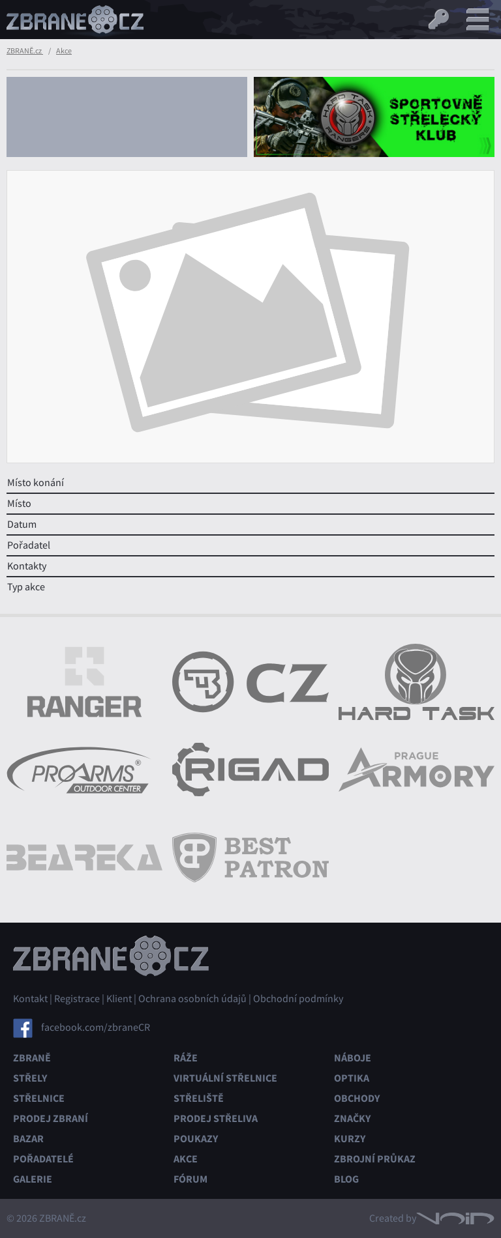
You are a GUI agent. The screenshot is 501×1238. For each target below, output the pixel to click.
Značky (352, 1118)
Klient (119, 998)
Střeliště (199, 1098)
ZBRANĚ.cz (25, 51)
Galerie (32, 1179)
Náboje (352, 1058)
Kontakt (30, 998)
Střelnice (39, 1098)
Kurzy (349, 1138)
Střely (30, 1078)
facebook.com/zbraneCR (95, 1026)
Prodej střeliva (216, 1118)
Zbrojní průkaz (375, 1159)
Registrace (77, 998)
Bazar (28, 1138)
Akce (64, 51)
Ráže (186, 1058)
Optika (351, 1078)
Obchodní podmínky (298, 998)
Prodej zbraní (50, 1118)
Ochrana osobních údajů (192, 998)
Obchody (357, 1098)
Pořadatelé (43, 1159)
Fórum (190, 1179)
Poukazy (196, 1138)
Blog (346, 1179)
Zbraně (32, 1058)
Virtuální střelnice (225, 1078)
